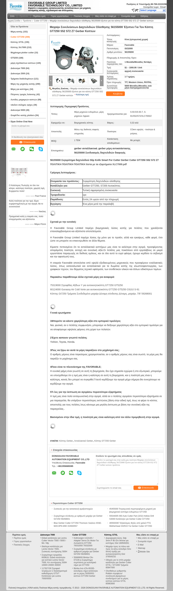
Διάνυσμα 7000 (18, 68)
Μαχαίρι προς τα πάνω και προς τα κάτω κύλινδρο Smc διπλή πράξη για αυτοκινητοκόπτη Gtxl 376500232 (118, 551)
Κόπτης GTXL (17, 42)
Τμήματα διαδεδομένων (22, 79)
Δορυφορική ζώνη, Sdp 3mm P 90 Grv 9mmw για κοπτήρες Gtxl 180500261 (117, 540)
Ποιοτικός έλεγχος (82, 16)
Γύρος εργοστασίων (60, 16)
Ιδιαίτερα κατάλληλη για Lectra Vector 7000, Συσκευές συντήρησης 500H (54, 549)
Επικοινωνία (27, 142)
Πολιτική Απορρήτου (17, 588)
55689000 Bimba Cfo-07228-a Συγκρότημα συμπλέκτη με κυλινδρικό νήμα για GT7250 (85, 561)
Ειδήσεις (144, 16)
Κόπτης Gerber (66, 441)
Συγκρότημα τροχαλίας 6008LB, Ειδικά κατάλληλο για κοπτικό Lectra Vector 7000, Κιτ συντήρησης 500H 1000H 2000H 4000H (54, 560)
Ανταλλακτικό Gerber (83, 441)
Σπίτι (12, 16)
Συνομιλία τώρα (151, 7)
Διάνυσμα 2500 (18, 73)
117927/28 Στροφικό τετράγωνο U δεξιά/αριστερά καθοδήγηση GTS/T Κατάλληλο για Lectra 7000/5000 (54, 573)
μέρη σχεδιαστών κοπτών (23, 63)
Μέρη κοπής (16, 32)
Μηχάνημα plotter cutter (22, 52)
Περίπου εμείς (39, 16)
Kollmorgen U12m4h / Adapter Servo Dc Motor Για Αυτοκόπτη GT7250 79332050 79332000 (86, 542)
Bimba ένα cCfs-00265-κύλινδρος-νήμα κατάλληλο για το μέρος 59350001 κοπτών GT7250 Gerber (86, 572)
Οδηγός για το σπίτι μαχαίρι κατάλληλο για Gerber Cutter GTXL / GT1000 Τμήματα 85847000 (118, 564)
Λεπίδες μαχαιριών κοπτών (24, 99)
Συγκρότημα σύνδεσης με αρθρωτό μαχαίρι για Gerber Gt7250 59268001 (86, 551)
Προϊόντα (24, 16)
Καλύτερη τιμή (82, 94)
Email (163, 7)
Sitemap (141, 548)
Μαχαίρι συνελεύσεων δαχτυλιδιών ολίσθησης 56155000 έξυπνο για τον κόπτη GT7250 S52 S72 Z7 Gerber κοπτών (77, 92)
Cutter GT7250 (40, 21)
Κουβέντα (115, 93)
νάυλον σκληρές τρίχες (22, 105)
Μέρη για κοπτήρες (20, 89)
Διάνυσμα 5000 (18, 110)
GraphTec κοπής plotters (23, 115)
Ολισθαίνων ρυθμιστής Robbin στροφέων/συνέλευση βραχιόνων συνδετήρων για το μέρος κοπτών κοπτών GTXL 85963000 (117, 577)
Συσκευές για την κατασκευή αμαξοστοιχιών (73, 509)
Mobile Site (144, 552)
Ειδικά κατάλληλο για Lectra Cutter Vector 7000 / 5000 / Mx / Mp (54, 540)
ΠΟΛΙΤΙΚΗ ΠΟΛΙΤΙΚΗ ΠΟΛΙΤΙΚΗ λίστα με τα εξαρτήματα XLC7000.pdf (88, 164)
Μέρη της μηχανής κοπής (23, 84)
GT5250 (14, 58)
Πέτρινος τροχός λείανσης (23, 94)
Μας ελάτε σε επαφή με (105, 16)
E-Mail (140, 545)
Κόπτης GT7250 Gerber (105, 441)
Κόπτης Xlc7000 (18, 47)
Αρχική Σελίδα (14, 21)
